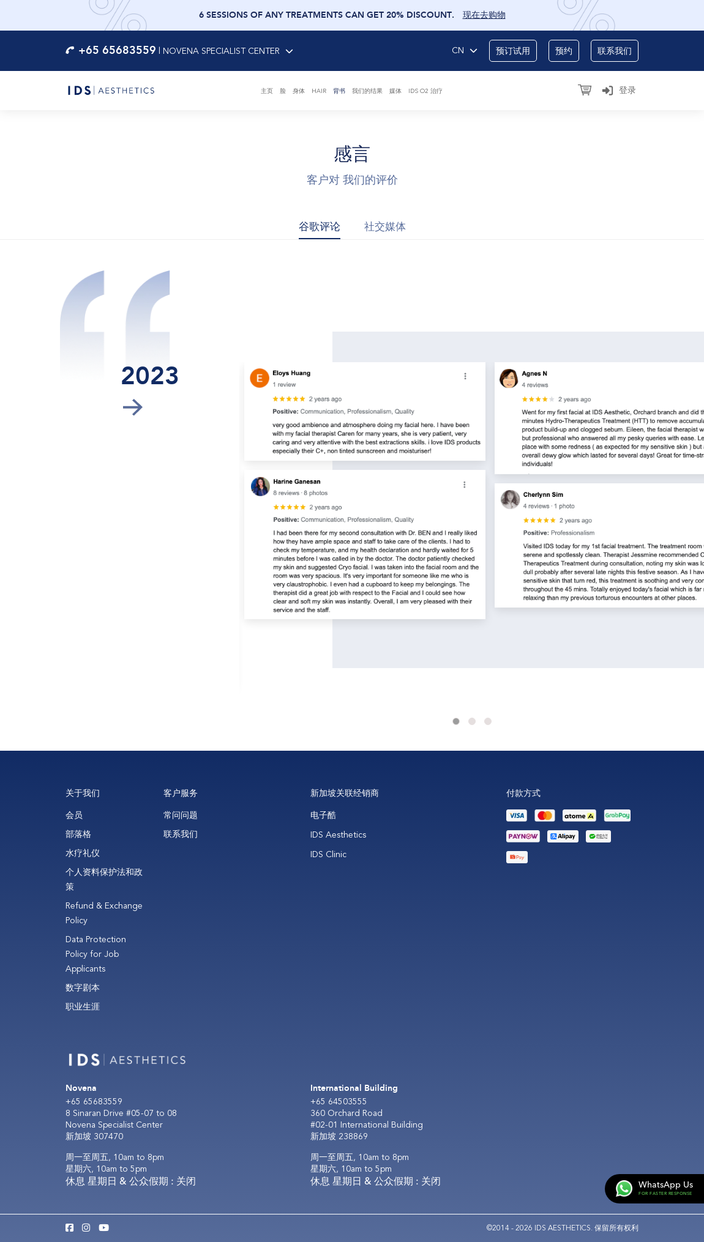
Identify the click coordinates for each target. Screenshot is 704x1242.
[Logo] (111, 89)
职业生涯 (83, 1007)
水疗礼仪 (83, 853)
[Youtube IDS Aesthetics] (104, 1228)
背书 (339, 91)
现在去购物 (484, 15)
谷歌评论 (319, 226)
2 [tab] (472, 721)
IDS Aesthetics (338, 835)
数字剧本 (83, 988)
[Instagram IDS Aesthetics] (86, 1228)
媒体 (395, 91)
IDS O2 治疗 (425, 91)
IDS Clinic (328, 854)
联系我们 (614, 51)
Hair (319, 91)
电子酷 (323, 815)
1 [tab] (456, 721)
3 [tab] (488, 721)
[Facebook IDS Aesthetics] (69, 1228)
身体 (299, 91)
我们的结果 (367, 91)
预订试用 (513, 51)
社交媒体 (385, 226)
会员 (74, 815)
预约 (563, 51)
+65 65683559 (94, 1101)
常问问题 (180, 815)
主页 (267, 91)
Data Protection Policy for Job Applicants (96, 954)
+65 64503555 (338, 1101)
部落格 (78, 834)
